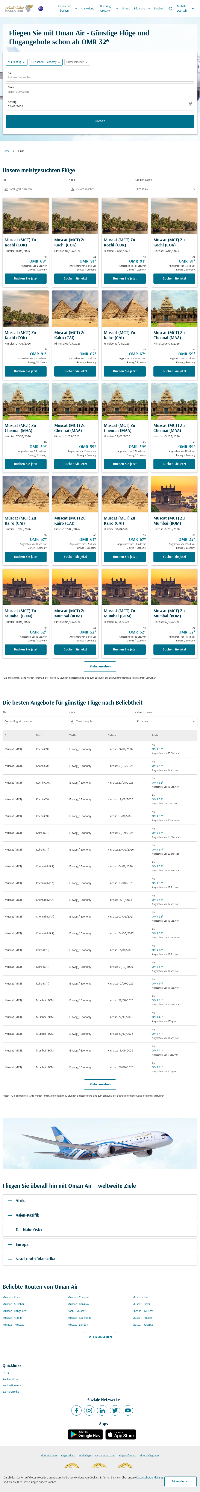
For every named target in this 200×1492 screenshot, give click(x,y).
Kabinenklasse (143, 180)
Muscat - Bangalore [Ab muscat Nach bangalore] (14, 1311)
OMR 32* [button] (95, 42)
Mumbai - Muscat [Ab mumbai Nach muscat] (13, 1324)
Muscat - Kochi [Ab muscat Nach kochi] (12, 1297)
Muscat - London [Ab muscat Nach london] (78, 1324)
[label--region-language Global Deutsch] (182, 8)
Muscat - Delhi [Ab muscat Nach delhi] (141, 1304)
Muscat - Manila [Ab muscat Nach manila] (12, 1318)
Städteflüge (85, 1455)
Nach (11, 87)
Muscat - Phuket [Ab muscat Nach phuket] (142, 1318)
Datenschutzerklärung (149, 1477)
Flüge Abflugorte (127, 1455)
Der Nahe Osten (25, 1230)
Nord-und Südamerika (30, 1259)
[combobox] (36, 189)
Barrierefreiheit (12, 1391)
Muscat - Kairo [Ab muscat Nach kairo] (141, 1297)
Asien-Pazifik (22, 1215)
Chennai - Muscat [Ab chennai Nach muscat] (142, 1311)
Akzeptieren (180, 1481)
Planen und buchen (68, 8)
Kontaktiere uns (12, 1385)
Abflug (12, 102)
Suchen (100, 121)
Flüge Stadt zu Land (105, 1455)
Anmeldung (87, 8)
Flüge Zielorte (68, 1455)
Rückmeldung (10, 1379)
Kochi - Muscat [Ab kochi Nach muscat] (77, 1311)
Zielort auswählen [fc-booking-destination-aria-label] (18, 92)
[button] (46, 62)
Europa (17, 1244)
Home (6, 151)
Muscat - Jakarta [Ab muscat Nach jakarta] (142, 1324)
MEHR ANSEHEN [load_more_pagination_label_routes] (100, 1337)
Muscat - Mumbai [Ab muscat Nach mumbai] (13, 1304)
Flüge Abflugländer (149, 1455)
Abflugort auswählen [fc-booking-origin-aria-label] (20, 77)
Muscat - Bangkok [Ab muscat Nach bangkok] (78, 1304)
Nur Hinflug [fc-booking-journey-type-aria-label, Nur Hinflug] (14, 62)
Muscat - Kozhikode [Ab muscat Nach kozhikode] (79, 1318)
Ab (9, 72)
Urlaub (126, 8)
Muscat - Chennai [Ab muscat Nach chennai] (78, 1297)
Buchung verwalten (110, 8)
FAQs (6, 1373)
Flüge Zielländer (49, 1455)
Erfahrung (142, 8)
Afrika (16, 1201)
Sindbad (159, 8)
